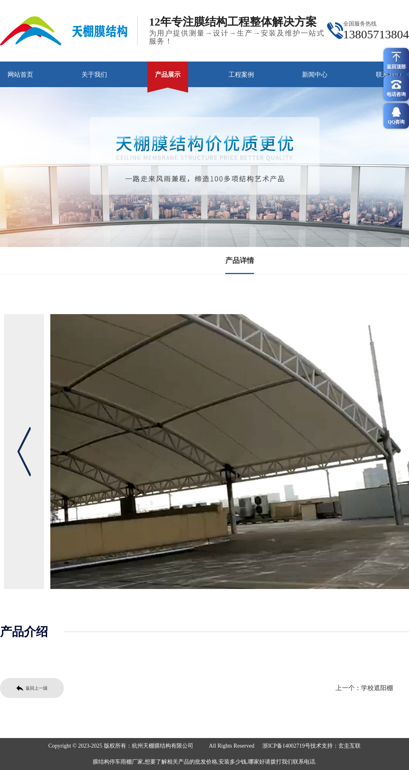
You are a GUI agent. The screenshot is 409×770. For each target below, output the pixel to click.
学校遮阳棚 (377, 687)
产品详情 (239, 261)
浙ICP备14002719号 (286, 746)
